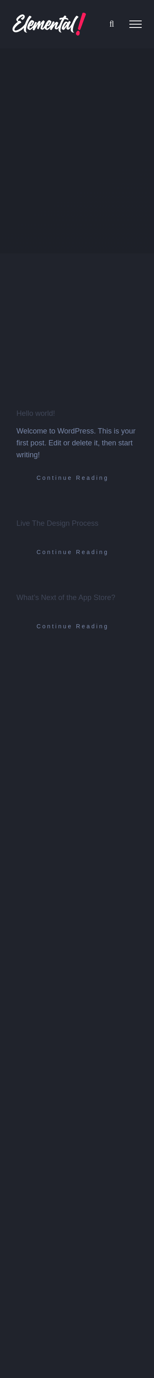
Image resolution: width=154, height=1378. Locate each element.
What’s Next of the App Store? (65, 597)
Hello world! (35, 413)
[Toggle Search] (111, 24)
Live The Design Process (57, 523)
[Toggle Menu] (135, 24)
